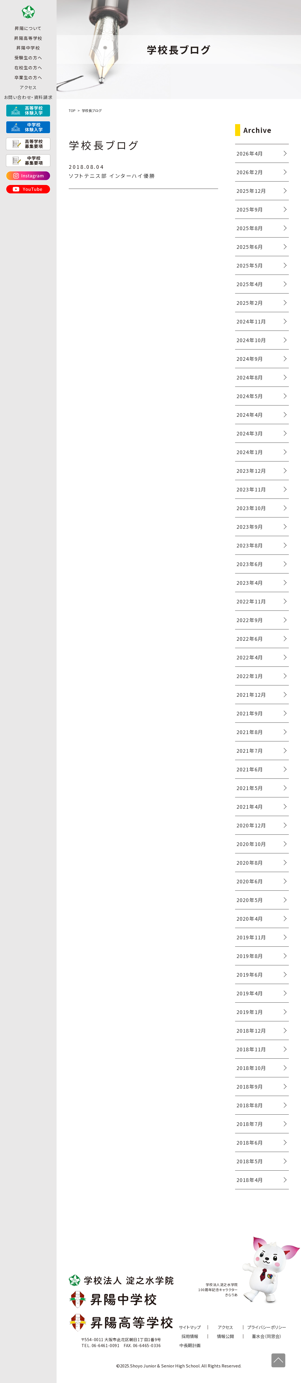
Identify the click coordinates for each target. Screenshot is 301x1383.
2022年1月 (249, 675)
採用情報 (189, 1336)
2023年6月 (249, 564)
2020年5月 (249, 899)
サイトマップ (190, 1327)
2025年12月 (251, 190)
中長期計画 (190, 1345)
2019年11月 (251, 937)
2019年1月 (249, 1011)
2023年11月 (251, 489)
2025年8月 (249, 228)
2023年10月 (251, 508)
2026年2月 (249, 172)
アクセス (28, 97)
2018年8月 (249, 1105)
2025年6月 (249, 246)
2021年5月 (249, 787)
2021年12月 (251, 694)
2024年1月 (249, 452)
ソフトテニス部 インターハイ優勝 (112, 175)
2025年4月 (249, 284)
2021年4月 (249, 806)
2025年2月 (249, 302)
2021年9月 (249, 713)
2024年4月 (249, 414)
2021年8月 (249, 731)
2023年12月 (251, 470)
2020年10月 (251, 843)
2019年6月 (249, 974)
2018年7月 (249, 1123)
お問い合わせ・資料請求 (28, 107)
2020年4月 (249, 918)
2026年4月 (249, 153)
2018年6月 (249, 1142)
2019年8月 (249, 955)
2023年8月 (249, 545)
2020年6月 (249, 881)
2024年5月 (249, 396)
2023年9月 (249, 526)
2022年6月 (249, 638)
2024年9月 (249, 358)
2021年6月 (249, 769)
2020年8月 (249, 862)
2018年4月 (249, 1179)
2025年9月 (249, 209)
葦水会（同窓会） (267, 1336)
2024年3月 (249, 433)
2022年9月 (249, 619)
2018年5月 (249, 1161)
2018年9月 (249, 1086)
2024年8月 (249, 377)
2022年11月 (251, 601)
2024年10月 (251, 340)
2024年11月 (251, 321)
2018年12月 (251, 1030)
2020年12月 (251, 825)
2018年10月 (251, 1067)
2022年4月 (249, 657)
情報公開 (225, 1336)
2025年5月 (249, 265)
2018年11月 (251, 1049)
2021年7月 (249, 750)
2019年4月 (249, 993)
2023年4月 (249, 582)
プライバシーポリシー (266, 1327)
